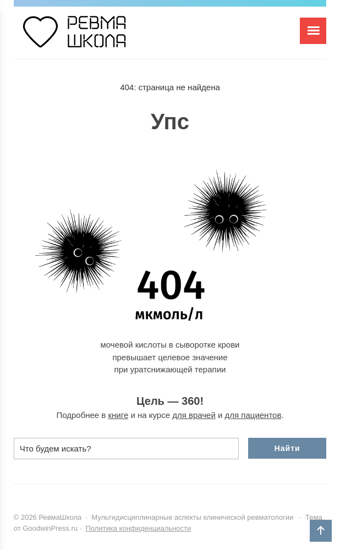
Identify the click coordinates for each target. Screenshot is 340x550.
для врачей (194, 415)
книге (118, 415)
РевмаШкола (96, 37)
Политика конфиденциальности (138, 528)
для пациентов (253, 415)
